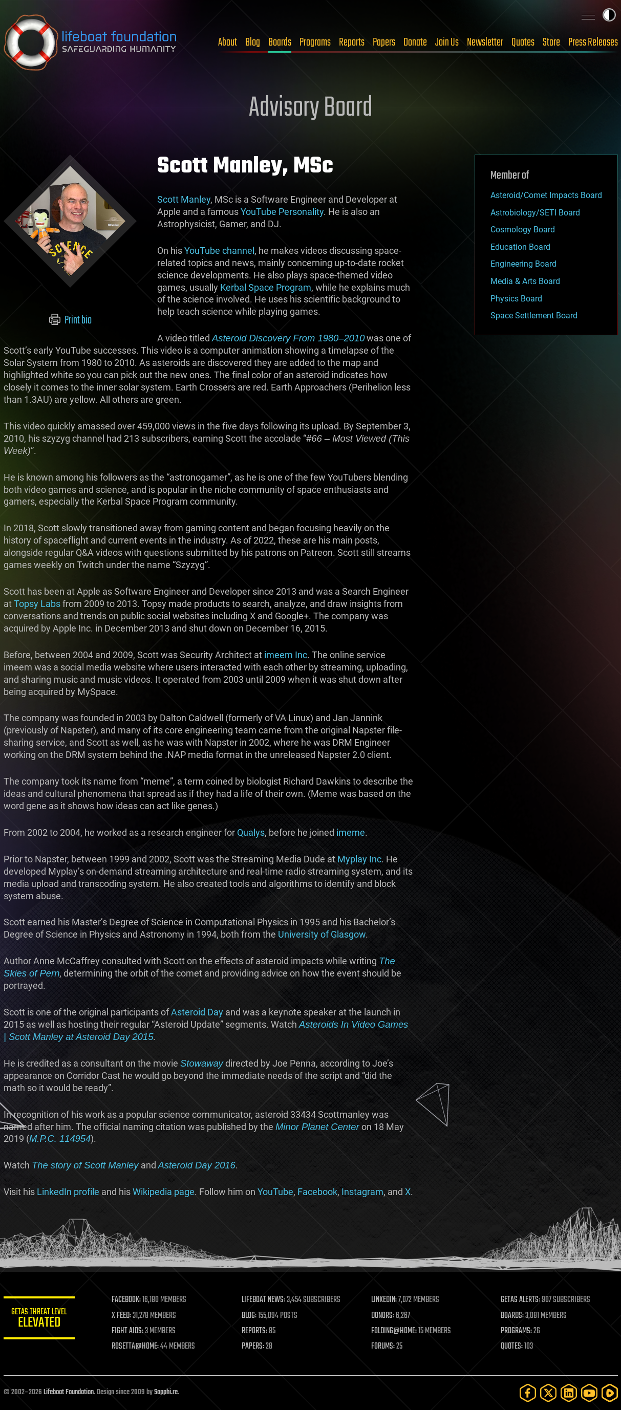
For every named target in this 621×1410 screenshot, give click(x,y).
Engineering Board (523, 264)
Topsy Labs (37, 603)
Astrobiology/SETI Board (535, 213)
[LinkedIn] (569, 1393)
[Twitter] (548, 1393)
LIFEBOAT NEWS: (263, 1300)
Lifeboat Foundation (69, 1392)
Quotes (522, 42)
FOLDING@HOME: (394, 1331)
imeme (350, 832)
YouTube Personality (282, 211)
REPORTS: (254, 1331)
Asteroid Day (197, 1012)
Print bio (70, 320)
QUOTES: (512, 1346)
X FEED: (122, 1315)
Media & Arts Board (525, 281)
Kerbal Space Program (265, 287)
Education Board (520, 247)
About (227, 42)
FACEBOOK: (126, 1300)
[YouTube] (589, 1393)
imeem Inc (285, 654)
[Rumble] (610, 1393)
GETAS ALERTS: (520, 1300)
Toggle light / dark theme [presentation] (609, 14)
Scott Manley (183, 199)
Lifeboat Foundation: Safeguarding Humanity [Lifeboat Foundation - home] (91, 42)
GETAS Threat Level (39, 1320)
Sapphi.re (166, 1392)
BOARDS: (512, 1315)
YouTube (275, 1191)
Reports (352, 42)
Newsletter (485, 42)
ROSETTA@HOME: (135, 1346)
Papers (384, 42)
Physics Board (516, 298)
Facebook (317, 1191)
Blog (252, 42)
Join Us (447, 42)
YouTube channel (219, 250)
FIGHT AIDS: (128, 1331)
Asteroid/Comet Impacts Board (546, 195)
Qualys (251, 832)
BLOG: (249, 1315)
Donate (415, 42)
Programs (315, 42)
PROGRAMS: (516, 1331)
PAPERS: (253, 1346)
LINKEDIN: (384, 1300)
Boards (279, 42)
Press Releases (593, 42)
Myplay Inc (359, 859)
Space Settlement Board (533, 315)
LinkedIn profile (68, 1191)
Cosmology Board (522, 229)
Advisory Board (311, 108)
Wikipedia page (164, 1191)
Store (551, 42)
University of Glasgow (322, 934)
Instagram (362, 1191)
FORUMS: (383, 1346)
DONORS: (382, 1315)
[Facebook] (528, 1393)
